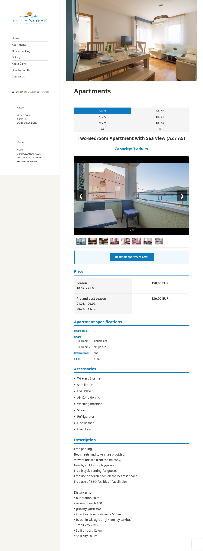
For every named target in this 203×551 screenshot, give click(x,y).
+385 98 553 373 (29, 161)
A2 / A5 (81, 112)
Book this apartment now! (131, 244)
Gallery (16, 57)
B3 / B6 (153, 112)
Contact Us (18, 76)
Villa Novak (35, 157)
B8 (181, 112)
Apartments (19, 44)
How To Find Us (21, 70)
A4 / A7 (110, 112)
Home (15, 38)
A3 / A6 (95, 112)
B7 (167, 112)
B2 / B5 (138, 112)
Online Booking (21, 51)
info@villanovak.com (29, 153)
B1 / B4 (124, 112)
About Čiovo (19, 64)
